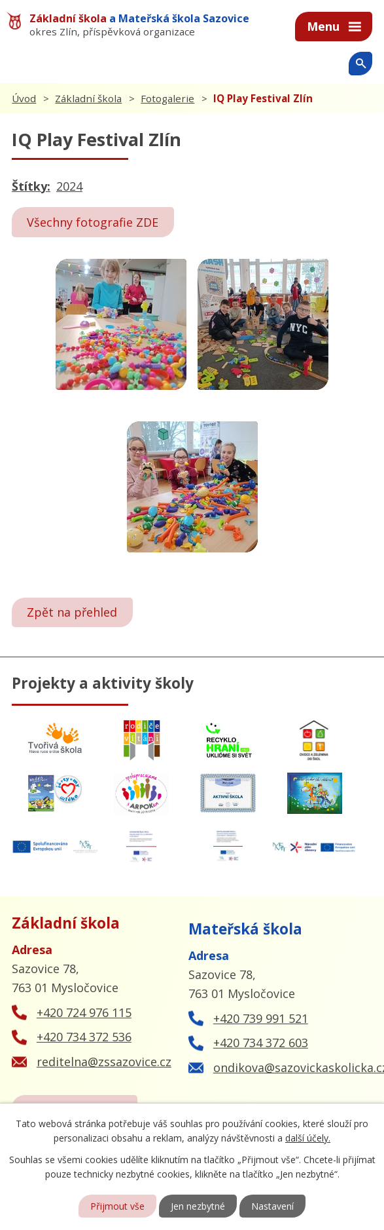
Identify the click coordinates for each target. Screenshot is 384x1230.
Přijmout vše (117, 1206)
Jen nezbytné (198, 1206)
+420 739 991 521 (260, 1018)
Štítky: (31, 186)
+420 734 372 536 (84, 1037)
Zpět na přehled (72, 612)
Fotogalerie (167, 98)
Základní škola (88, 98)
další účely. (307, 1138)
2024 (69, 186)
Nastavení (272, 1206)
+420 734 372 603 (260, 1042)
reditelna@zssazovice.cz (104, 1061)
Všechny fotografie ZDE (92, 222)
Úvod (24, 98)
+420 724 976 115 (84, 1012)
